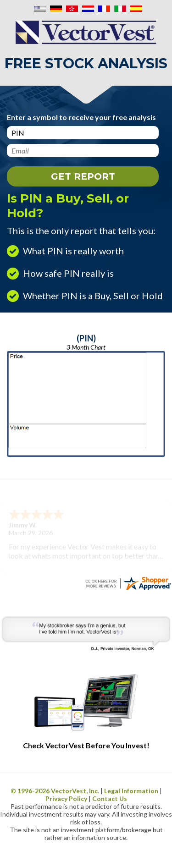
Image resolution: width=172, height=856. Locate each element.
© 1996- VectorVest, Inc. (55, 791)
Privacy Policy (66, 798)
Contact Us (109, 798)
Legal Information (131, 791)
